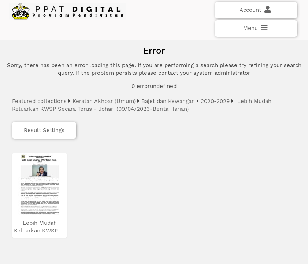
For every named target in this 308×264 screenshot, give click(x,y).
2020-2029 (215, 101)
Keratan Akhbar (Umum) (104, 101)
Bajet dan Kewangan (168, 101)
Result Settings (44, 130)
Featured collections (39, 101)
